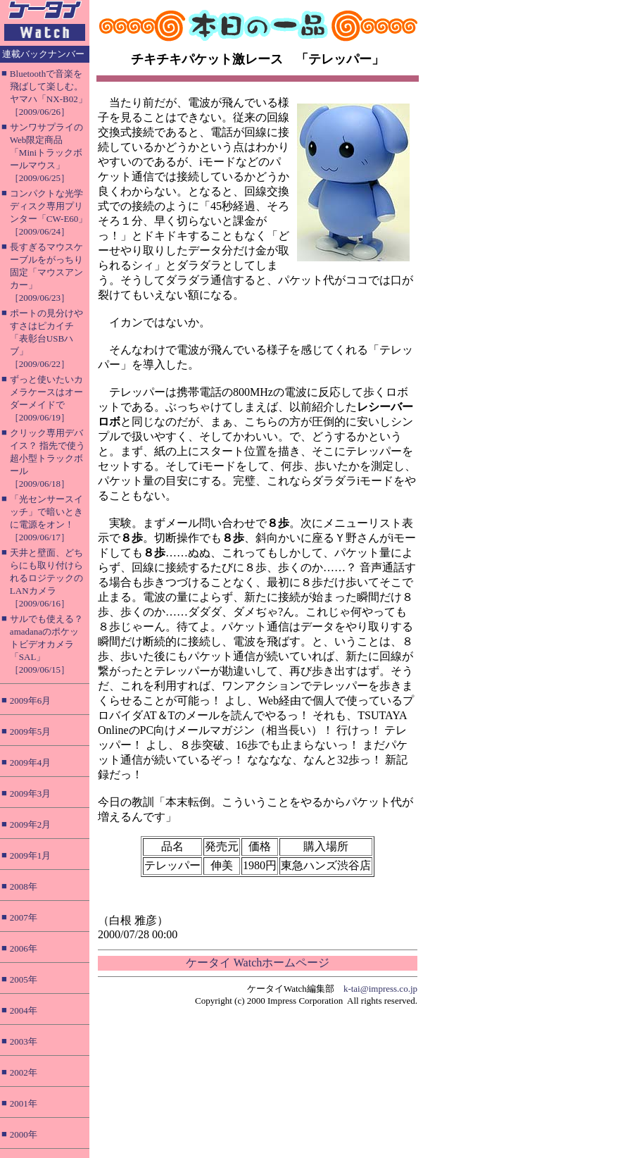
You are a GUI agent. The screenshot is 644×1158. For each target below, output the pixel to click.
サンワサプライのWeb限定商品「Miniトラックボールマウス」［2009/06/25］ (46, 152)
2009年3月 (30, 793)
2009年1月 (30, 855)
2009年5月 (30, 731)
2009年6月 (30, 700)
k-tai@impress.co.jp (380, 988)
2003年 (23, 1041)
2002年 (23, 1072)
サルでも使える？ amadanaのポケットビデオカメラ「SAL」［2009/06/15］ (46, 644)
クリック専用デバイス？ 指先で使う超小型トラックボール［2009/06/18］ (47, 458)
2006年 (23, 948)
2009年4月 (30, 762)
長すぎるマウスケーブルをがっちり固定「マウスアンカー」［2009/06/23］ (46, 272)
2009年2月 (30, 824)
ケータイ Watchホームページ (257, 963)
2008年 (23, 886)
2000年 (23, 1134)
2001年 (23, 1103)
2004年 (23, 1010)
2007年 (23, 917)
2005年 (23, 979)
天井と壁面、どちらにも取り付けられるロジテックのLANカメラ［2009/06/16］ (46, 578)
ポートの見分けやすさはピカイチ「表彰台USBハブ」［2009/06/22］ (46, 338)
